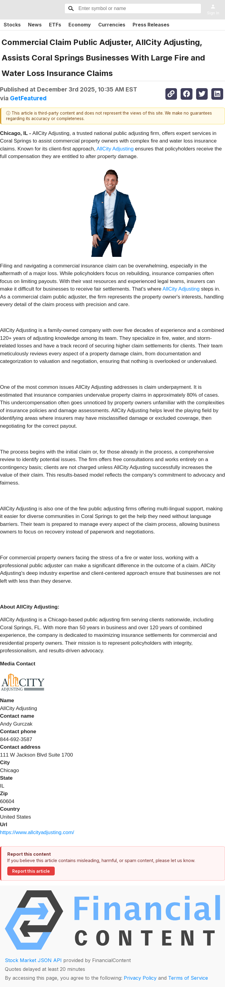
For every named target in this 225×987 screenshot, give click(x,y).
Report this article (31, 871)
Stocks (12, 25)
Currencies (111, 25)
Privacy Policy (140, 978)
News (35, 25)
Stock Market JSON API (33, 960)
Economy (79, 25)
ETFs (55, 25)
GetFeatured (28, 98)
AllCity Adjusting (114, 149)
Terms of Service (188, 978)
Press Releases (151, 25)
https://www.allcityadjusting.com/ (37, 832)
